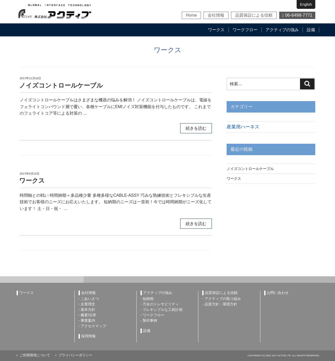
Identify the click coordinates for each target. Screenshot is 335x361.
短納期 (148, 299)
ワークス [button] (216, 30)
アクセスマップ (93, 326)
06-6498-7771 (297, 15)
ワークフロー (245, 30)
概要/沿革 (88, 315)
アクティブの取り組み (223, 299)
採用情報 (88, 336)
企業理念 (88, 304)
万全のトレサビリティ (161, 304)
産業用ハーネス (243, 126)
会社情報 (216, 15)
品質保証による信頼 (254, 15)
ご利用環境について (34, 355)
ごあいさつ (90, 299)
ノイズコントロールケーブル (61, 85)
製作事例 (150, 320)
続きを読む (196, 128)
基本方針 (88, 309)
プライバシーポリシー (75, 355)
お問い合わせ (278, 293)
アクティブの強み (282, 30)
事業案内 (88, 320)
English (306, 4)
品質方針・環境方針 (221, 304)
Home (191, 15)
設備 (311, 30)
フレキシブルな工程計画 (163, 309)
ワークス (32, 180)
